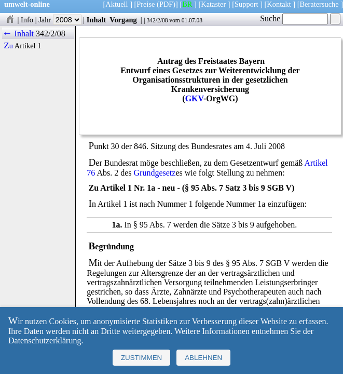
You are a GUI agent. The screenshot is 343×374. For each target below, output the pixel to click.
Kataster (213, 4)
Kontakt (279, 4)
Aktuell (116, 4)
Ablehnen (203, 358)
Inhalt (96, 20)
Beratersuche (319, 4)
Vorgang (123, 20)
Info (27, 20)
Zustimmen (141, 358)
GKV (194, 98)
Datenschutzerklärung (44, 340)
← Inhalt (18, 33)
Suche (294, 18)
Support (246, 4)
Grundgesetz (155, 172)
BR (187, 4)
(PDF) (166, 4)
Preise (145, 4)
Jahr (59, 20)
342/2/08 (157, 20)
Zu (8, 46)
